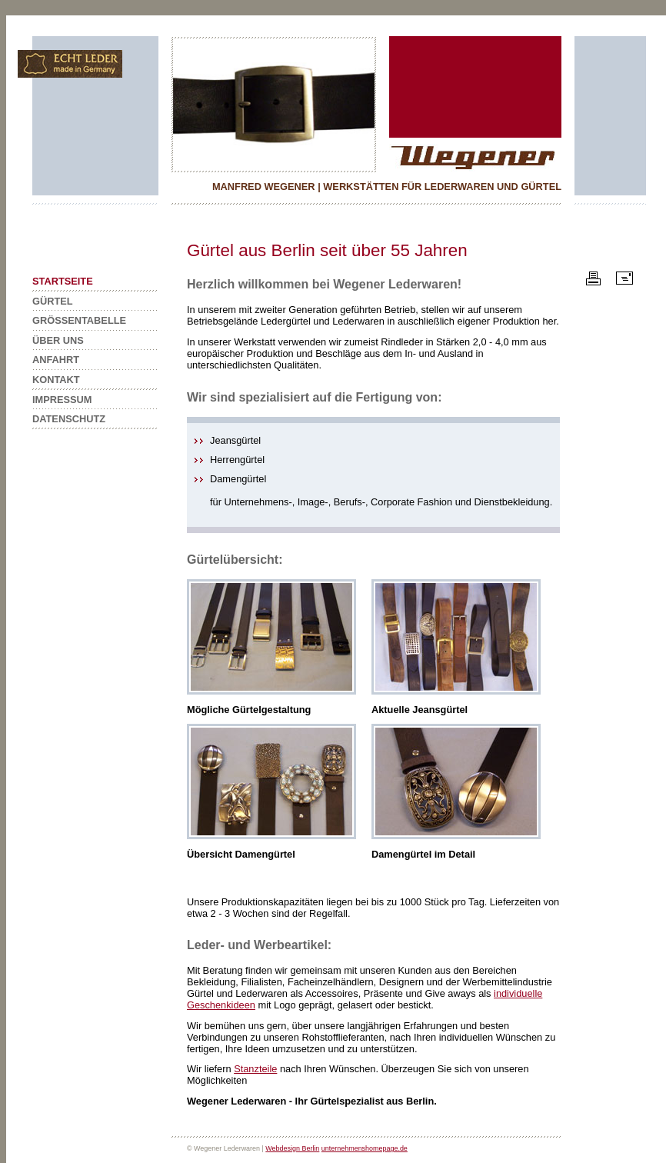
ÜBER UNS (58, 340)
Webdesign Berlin (292, 1148)
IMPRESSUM (62, 399)
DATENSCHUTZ (68, 419)
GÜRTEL (52, 301)
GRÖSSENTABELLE (79, 320)
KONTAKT (56, 379)
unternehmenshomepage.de (364, 1148)
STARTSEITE (62, 281)
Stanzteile (255, 1069)
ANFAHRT (55, 359)
